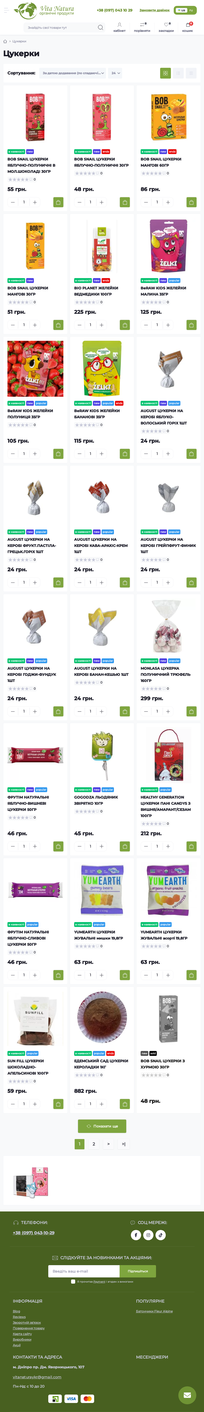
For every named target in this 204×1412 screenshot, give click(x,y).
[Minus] (13, 202)
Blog (16, 1311)
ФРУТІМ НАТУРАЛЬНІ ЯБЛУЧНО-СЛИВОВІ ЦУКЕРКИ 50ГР (28, 938)
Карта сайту (22, 1334)
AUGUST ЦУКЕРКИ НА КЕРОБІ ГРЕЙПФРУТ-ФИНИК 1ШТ (168, 545)
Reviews (19, 1317)
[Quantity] (24, 202)
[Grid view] (165, 73)
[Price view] (191, 73)
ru (191, 10)
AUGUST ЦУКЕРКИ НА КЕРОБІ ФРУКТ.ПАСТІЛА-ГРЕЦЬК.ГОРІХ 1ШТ (31, 545)
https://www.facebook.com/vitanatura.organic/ (136, 1235)
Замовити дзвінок (155, 10)
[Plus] (35, 202)
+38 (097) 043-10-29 (33, 1232)
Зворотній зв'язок (27, 1322)
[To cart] (58, 202)
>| (123, 1144)
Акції (17, 1345)
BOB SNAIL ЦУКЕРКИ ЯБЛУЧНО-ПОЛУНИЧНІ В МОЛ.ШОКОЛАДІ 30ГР (31, 165)
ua (181, 10)
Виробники (22, 1339)
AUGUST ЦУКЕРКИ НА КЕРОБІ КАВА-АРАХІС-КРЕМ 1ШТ (101, 545)
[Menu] (6, 10)
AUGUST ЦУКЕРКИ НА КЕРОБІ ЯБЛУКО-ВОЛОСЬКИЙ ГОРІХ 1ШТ (164, 417)
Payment (99, 1281)
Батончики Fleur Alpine (154, 1311)
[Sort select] (72, 73)
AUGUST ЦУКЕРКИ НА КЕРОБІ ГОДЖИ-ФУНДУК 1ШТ (31, 674)
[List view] (178, 73)
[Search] (100, 27)
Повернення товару (29, 1328)
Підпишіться (138, 1271)
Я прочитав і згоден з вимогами (105, 1281)
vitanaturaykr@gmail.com (37, 1377)
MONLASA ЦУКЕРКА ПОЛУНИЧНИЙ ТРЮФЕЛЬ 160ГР (165, 674)
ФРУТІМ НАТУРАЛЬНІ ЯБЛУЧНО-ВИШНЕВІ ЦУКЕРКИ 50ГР (28, 803)
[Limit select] (115, 73)
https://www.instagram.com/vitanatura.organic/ (148, 1235)
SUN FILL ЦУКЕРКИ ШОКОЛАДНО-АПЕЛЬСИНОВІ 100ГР (27, 1067)
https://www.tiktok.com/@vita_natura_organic (160, 1235)
